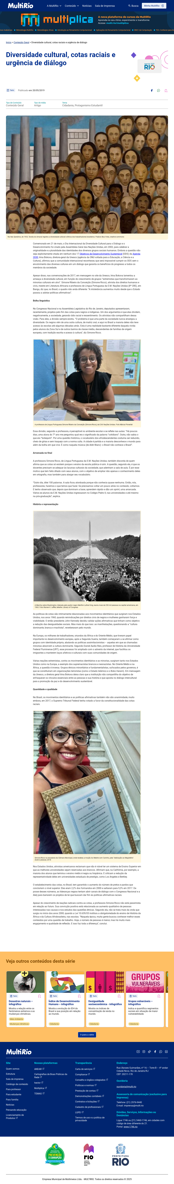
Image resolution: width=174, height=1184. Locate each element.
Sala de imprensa (14, 1079)
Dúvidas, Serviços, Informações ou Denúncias (136, 1114)
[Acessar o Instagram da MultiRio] (144, 1052)
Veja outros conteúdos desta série (40, 961)
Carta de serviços (85, 1068)
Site (8, 1062)
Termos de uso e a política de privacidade (89, 1119)
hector (38, 1082)
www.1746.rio (130, 1126)
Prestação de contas (87, 1090)
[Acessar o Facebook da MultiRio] (155, 1052)
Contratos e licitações (87, 1101)
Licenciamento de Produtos (15, 1117)
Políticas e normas (86, 1085)
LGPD (79, 1112)
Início (8, 42)
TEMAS (39, 1093)
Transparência (83, 1062)
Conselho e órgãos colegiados (91, 1079)
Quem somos (12, 1068)
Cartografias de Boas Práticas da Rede (50, 1076)
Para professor (13, 1089)
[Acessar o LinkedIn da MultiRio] (166, 1052)
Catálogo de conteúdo (17, 1084)
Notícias (87, 5)
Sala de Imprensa (105, 5)
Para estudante (13, 1094)
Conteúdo (72, 5)
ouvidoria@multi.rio (126, 1086)
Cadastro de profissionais (89, 1106)
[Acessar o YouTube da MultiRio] (138, 1052)
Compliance (82, 1074)
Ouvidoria (122, 1080)
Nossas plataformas (45, 1062)
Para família (12, 1099)
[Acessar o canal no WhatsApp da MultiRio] (160, 1052)
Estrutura (10, 1074)
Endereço (122, 1062)
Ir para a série (87, 1034)
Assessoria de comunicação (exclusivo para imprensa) (142, 1096)
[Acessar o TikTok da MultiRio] (149, 1052)
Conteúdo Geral (21, 42)
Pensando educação (16, 1110)
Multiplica (40, 1088)
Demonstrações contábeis (89, 1096)
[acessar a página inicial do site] (20, 6)
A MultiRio (54, 5)
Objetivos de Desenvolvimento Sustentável (101, 254)
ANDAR (39, 1068)
